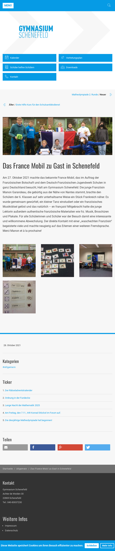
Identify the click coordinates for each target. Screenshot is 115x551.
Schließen (92, 545)
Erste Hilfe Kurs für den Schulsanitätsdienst (38, 104)
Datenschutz (11, 530)
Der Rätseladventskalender (18, 390)
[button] (15, 447)
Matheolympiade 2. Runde (85, 94)
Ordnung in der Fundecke (17, 398)
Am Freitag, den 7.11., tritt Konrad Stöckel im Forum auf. (33, 412)
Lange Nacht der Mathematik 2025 (22, 405)
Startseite (8, 469)
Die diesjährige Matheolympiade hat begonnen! (28, 420)
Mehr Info (107, 545)
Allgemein (21, 469)
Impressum (11, 525)
